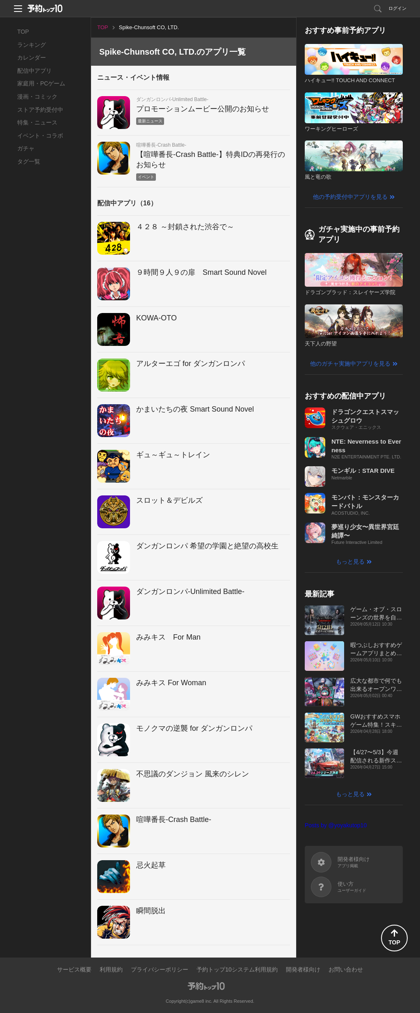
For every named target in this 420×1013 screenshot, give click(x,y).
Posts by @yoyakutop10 (336, 825)
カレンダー (31, 57)
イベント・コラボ (40, 135)
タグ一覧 (28, 161)
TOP (23, 31)
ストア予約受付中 (40, 109)
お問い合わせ (346, 969)
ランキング (31, 44)
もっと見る (350, 561)
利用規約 (111, 969)
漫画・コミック (37, 96)
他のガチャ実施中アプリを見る (350, 363)
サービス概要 (74, 969)
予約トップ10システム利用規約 (237, 969)
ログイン (397, 8)
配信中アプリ (34, 70)
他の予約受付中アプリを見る (350, 196)
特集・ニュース (37, 122)
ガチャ (25, 148)
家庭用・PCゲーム (41, 83)
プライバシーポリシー (159, 969)
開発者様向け (303, 969)
